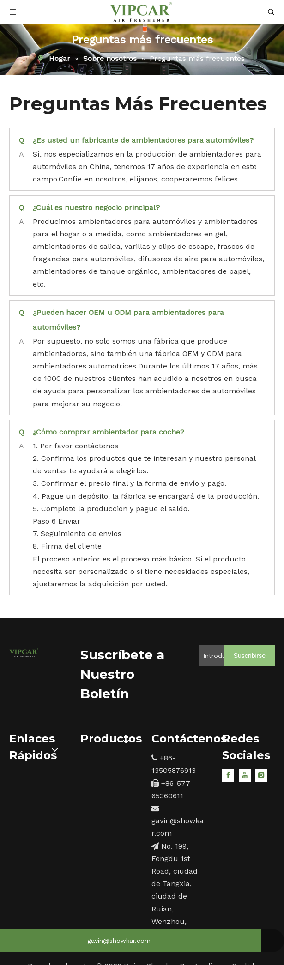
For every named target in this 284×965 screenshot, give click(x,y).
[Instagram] (261, 775)
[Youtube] (245, 775)
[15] (23, 651)
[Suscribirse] (249, 655)
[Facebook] (228, 775)
